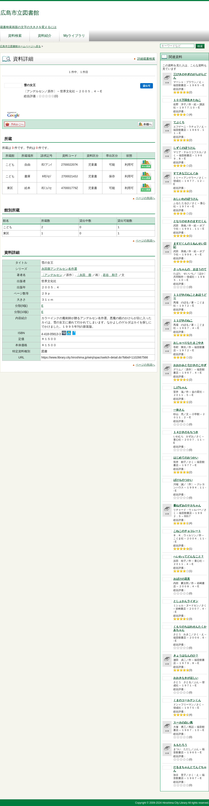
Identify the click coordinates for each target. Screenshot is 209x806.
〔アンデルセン (51, 275)
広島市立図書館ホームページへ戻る (20, 46)
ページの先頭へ (145, 198)
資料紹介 (44, 35)
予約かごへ (17, 124)
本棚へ (147, 124)
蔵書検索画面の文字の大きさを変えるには (28, 27)
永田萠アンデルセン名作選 (59, 268)
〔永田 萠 (83, 275)
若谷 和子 (110, 275)
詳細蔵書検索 (146, 58)
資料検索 (15, 35)
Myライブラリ (74, 35)
